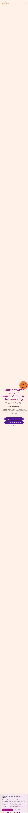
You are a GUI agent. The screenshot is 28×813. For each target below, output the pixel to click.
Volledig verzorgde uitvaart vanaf (23, 385)
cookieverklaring (19, 806)
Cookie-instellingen (18, 809)
